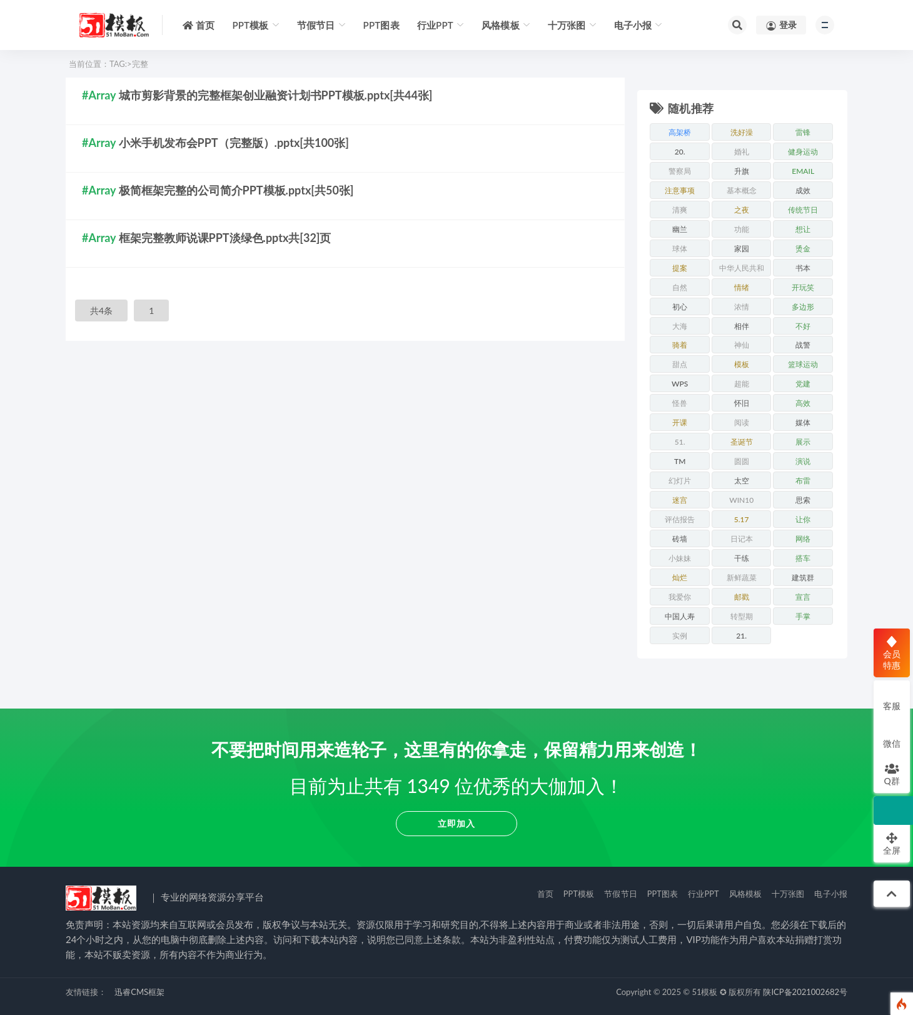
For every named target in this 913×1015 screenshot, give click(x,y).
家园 (741, 248)
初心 (679, 306)
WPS (680, 383)
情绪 (741, 287)
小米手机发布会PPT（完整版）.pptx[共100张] (234, 142)
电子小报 (830, 894)
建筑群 (803, 577)
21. (741, 635)
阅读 (741, 422)
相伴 (741, 326)
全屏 (891, 843)
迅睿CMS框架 (139, 992)
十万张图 (788, 894)
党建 (802, 383)
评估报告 (680, 519)
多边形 (803, 306)
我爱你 (679, 597)
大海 (679, 326)
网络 (802, 538)
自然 (679, 287)
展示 (802, 442)
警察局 (679, 171)
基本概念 (742, 190)
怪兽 (679, 403)
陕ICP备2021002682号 (805, 992)
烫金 (802, 248)
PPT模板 (579, 894)
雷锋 (802, 132)
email (803, 171)
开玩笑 (803, 287)
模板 (741, 364)
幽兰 (679, 229)
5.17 (741, 519)
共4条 (101, 310)
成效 (802, 190)
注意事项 (680, 190)
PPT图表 (662, 894)
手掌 (802, 616)
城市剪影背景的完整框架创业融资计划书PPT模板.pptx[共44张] (276, 95)
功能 (741, 229)
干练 (741, 558)
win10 (741, 500)
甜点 (679, 364)
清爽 (679, 210)
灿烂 (679, 577)
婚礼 (741, 151)
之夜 (741, 210)
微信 (891, 736)
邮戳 (741, 597)
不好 (802, 326)
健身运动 (803, 151)
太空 (741, 480)
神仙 (741, 345)
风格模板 (745, 894)
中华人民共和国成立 (741, 269)
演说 (802, 461)
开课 (679, 422)
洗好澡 (741, 132)
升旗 (741, 171)
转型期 (741, 616)
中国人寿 (680, 616)
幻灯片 (679, 480)
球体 (679, 248)
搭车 (802, 558)
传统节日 (803, 210)
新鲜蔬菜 (742, 577)
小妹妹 (679, 558)
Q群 (891, 774)
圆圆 (741, 461)
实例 (679, 635)
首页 (545, 894)
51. (680, 442)
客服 (891, 699)
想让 (802, 229)
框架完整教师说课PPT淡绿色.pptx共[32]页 (225, 238)
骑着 (679, 345)
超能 (741, 383)
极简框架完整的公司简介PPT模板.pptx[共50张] (236, 190)
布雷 (802, 480)
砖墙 (679, 538)
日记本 (741, 538)
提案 (679, 268)
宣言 (802, 597)
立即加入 (456, 823)
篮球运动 (803, 364)
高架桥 (679, 132)
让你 (802, 519)
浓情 (741, 306)
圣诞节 (741, 442)
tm (679, 461)
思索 (802, 500)
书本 (802, 268)
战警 (802, 345)
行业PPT (703, 894)
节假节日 (620, 894)
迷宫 (679, 500)
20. (680, 151)
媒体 (802, 422)
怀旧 (741, 403)
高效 (802, 403)
